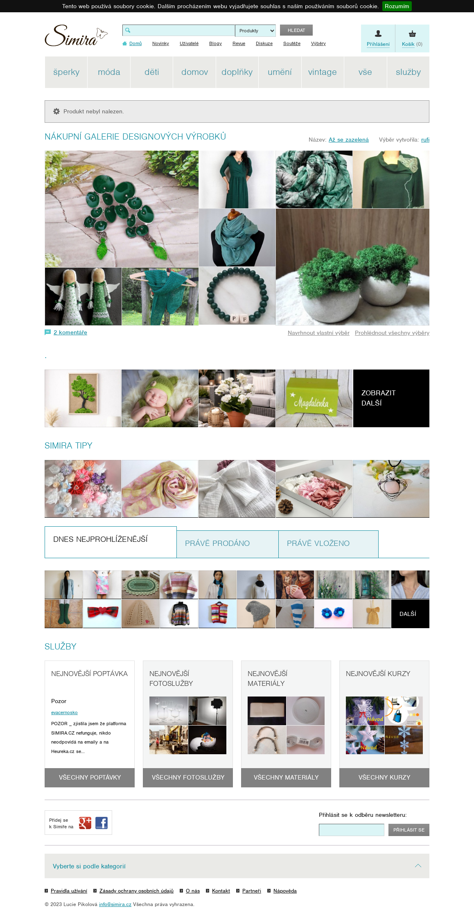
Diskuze (264, 43)
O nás (193, 890)
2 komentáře (70, 332)
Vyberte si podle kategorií (89, 866)
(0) (412, 44)
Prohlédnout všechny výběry (392, 332)
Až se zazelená (349, 139)
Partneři (251, 890)
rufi (425, 139)
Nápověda (285, 890)
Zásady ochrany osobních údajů (136, 890)
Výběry (318, 43)
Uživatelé (189, 43)
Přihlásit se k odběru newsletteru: (363, 814)
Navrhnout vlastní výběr (319, 332)
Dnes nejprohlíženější (100, 539)
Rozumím (397, 6)
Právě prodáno (217, 543)
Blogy (215, 43)
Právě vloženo (318, 543)
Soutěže (291, 43)
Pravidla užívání (69, 890)
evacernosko (64, 712)
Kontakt (221, 890)
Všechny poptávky (90, 777)
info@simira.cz (115, 904)
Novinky (160, 43)
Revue (238, 43)
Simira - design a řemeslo (76, 38)
